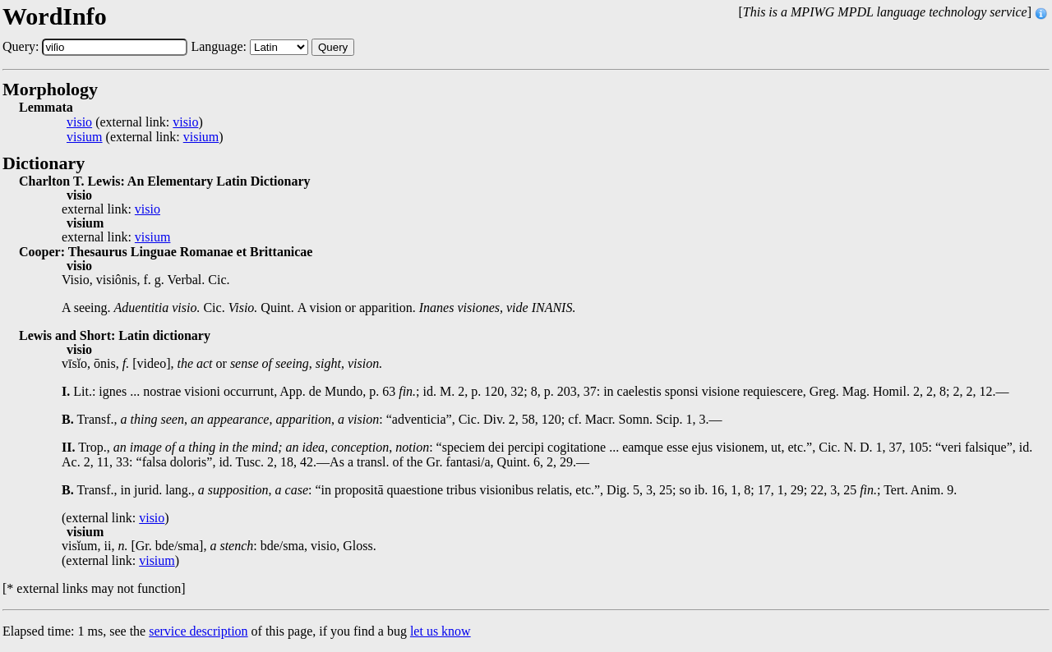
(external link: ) (135, 122)
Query (333, 47)
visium (85, 137)
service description (198, 631)
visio (79, 122)
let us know (440, 631)
